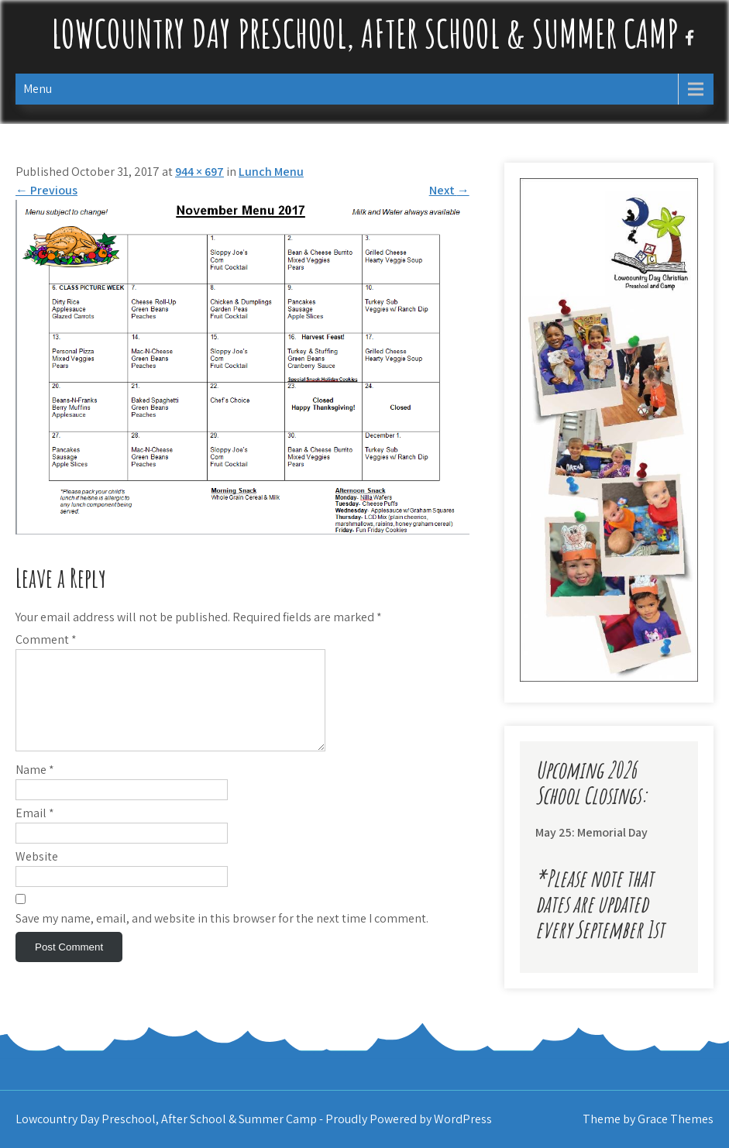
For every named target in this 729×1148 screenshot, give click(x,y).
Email (34, 831)
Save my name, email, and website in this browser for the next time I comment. (221, 937)
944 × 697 (199, 171)
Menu (37, 89)
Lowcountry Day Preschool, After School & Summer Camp (365, 33)
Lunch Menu (271, 171)
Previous (46, 190)
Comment (46, 639)
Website (36, 875)
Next (449, 190)
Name (34, 788)
